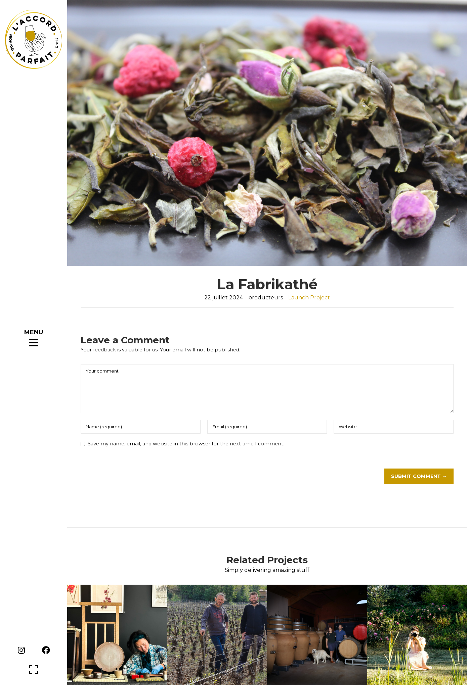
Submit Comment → (419, 476)
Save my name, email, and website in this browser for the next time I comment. (186, 444)
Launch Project (309, 297)
